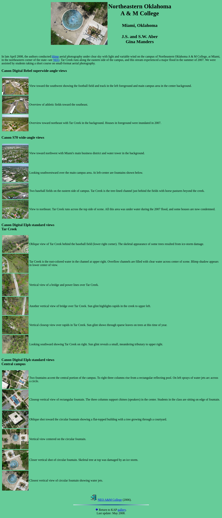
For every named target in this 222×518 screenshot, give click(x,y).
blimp (55, 56)
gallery (122, 509)
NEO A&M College (110, 499)
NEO (56, 59)
